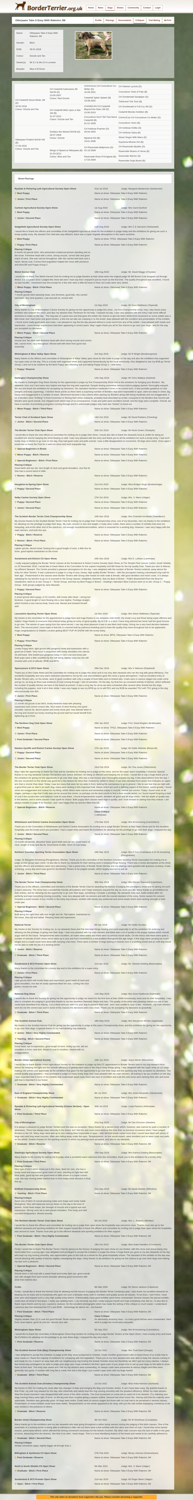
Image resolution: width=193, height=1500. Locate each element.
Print (167, 20)
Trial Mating (154, 20)
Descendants (124, 20)
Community (133, 8)
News (100, 8)
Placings (110, 20)
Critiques (139, 20)
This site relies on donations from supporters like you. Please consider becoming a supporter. (96, 1497)
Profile (98, 20)
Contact (147, 8)
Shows (120, 8)
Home (91, 8)
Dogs (110, 8)
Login (158, 8)
